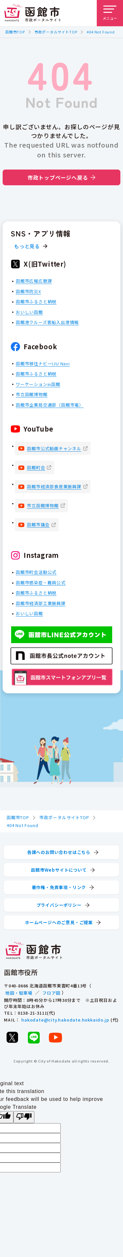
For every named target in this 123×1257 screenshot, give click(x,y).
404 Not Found (100, 31)
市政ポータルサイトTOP (55, 31)
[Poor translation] (23, 1117)
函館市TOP (15, 31)
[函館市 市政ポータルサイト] (32, 13)
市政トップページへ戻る (61, 177)
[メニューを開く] (110, 13)
